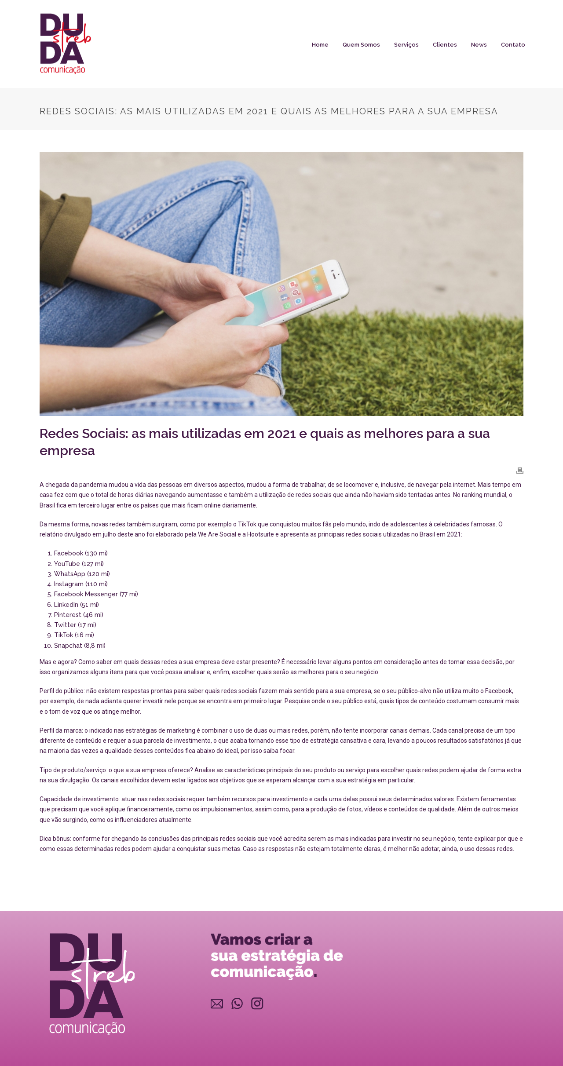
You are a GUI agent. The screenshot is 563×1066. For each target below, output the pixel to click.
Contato (513, 44)
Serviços (406, 44)
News (479, 44)
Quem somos (361, 44)
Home (320, 44)
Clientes (445, 44)
